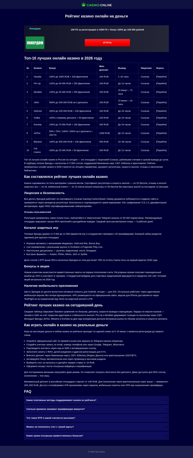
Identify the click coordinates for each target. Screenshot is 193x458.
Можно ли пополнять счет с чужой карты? (50, 426)
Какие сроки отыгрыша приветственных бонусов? (54, 435)
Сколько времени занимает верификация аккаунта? (55, 409)
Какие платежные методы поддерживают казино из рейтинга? (61, 400)
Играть (107, 42)
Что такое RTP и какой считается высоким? (50, 418)
